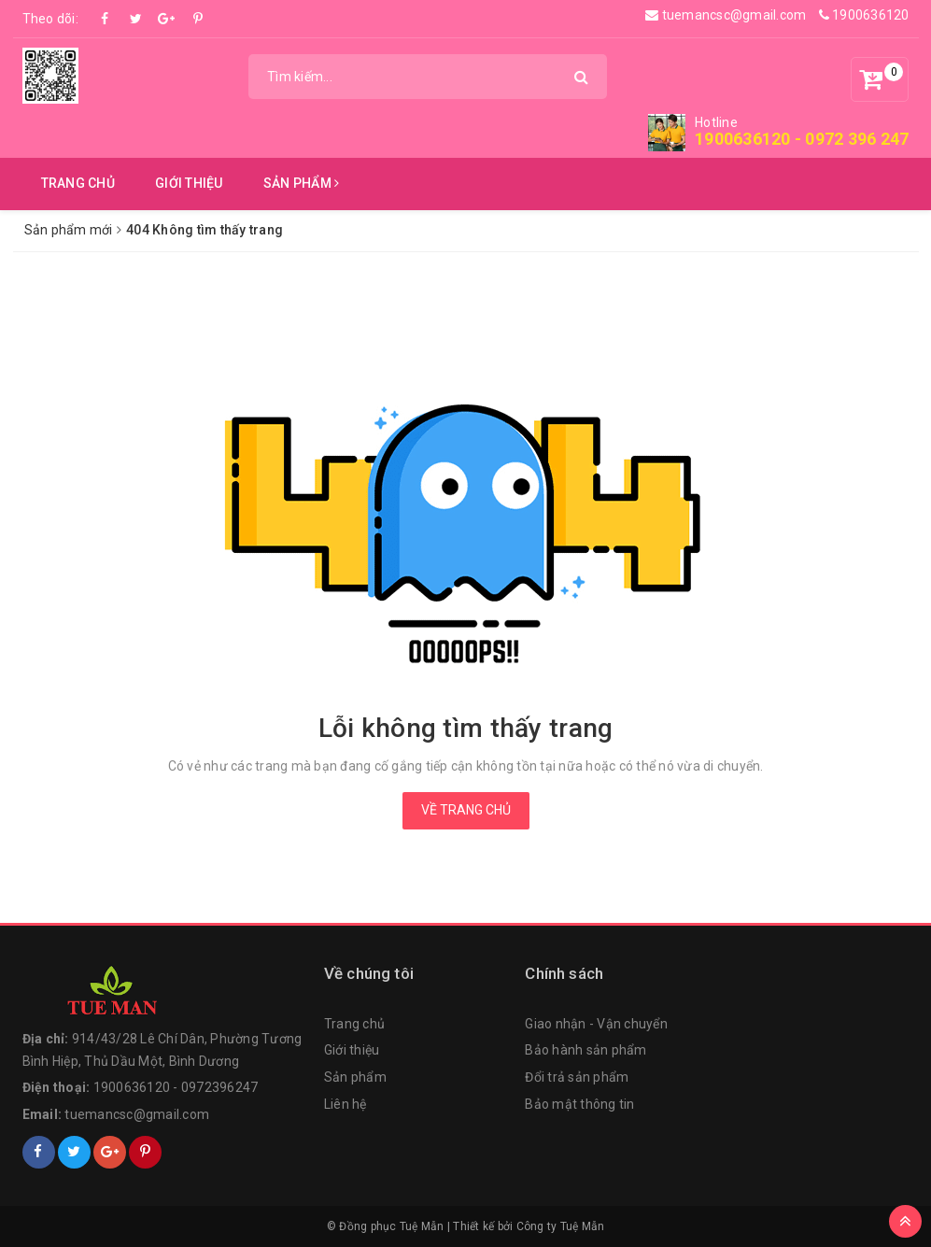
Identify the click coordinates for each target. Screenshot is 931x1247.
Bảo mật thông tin (579, 1104)
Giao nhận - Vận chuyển (596, 1023)
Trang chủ (78, 183)
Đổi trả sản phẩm (576, 1077)
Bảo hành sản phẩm (585, 1049)
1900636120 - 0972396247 (176, 1087)
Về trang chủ (466, 809)
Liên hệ (345, 1104)
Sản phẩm (301, 183)
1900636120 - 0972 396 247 (802, 139)
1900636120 (864, 14)
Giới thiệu (189, 183)
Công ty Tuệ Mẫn (560, 1226)
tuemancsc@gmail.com (725, 14)
